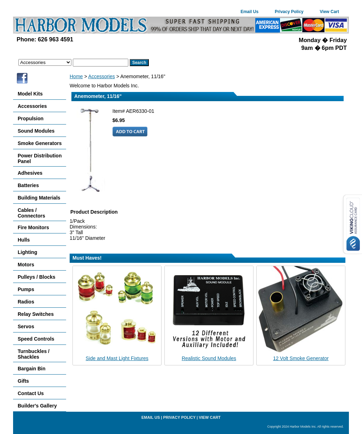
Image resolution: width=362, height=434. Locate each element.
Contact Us (31, 393)
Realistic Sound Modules (209, 358)
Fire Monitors (33, 227)
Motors (26, 264)
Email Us (249, 11)
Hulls (24, 240)
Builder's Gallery (37, 406)
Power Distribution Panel (40, 158)
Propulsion (30, 118)
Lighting (27, 252)
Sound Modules (36, 131)
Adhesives (30, 173)
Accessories (101, 76)
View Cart (329, 11)
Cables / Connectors (31, 213)
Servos (26, 326)
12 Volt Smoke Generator (300, 358)
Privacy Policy (289, 11)
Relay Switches (36, 314)
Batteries (28, 185)
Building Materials (39, 198)
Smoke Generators (40, 143)
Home (76, 76)
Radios (26, 302)
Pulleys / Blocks (37, 277)
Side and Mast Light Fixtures (117, 358)
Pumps (26, 289)
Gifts (23, 381)
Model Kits (30, 94)
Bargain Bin (32, 368)
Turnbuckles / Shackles (33, 354)
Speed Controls (36, 339)
